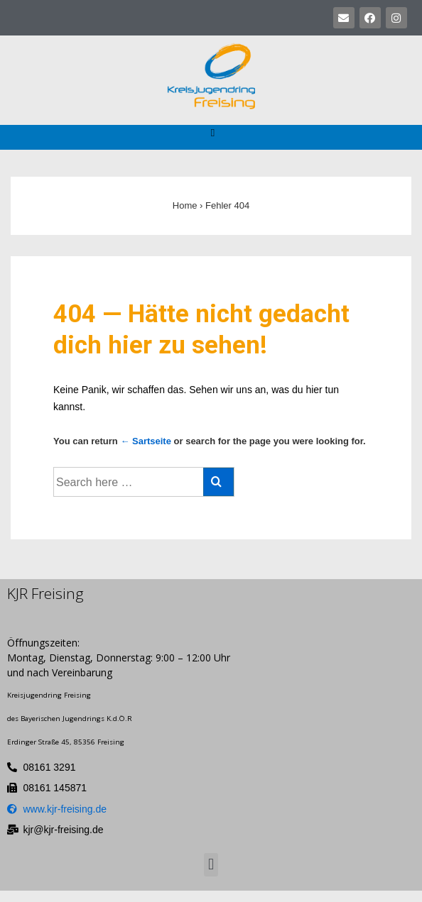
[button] (212, 133)
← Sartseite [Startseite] (145, 441)
